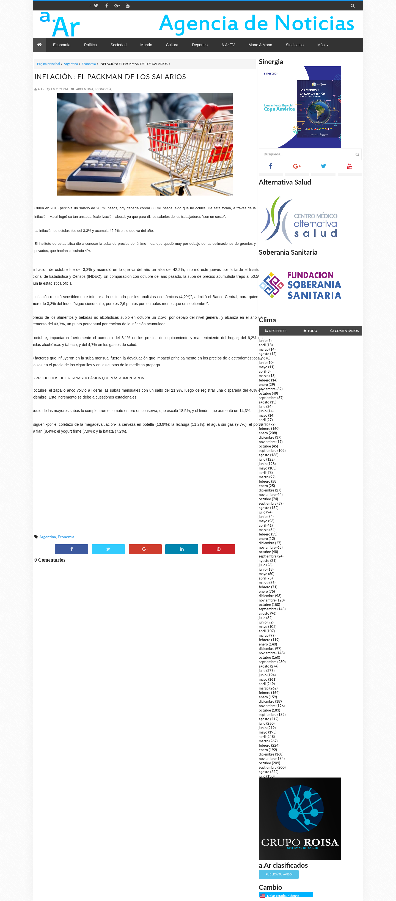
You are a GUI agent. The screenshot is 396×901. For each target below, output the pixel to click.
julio (262, 358)
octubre (265, 393)
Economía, (103, 89)
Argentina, (85, 89)
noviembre (267, 389)
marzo (263, 349)
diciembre (266, 437)
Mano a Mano (260, 45)
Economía (89, 64)
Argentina (71, 64)
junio (262, 340)
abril (262, 345)
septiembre (268, 397)
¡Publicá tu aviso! (279, 874)
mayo (263, 367)
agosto (264, 353)
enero (263, 384)
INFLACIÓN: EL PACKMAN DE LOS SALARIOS (110, 76)
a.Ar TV (228, 45)
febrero (264, 380)
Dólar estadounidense (283, 896)
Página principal (48, 64)
